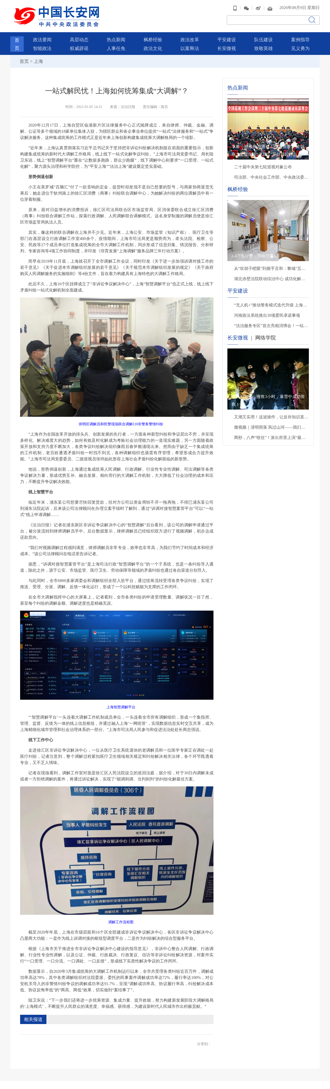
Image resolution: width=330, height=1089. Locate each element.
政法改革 (189, 37)
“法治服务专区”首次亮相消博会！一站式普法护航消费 (271, 323)
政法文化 (153, 45)
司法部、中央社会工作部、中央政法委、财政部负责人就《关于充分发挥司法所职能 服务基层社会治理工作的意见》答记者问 (271, 174)
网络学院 (265, 335)
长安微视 (226, 45)
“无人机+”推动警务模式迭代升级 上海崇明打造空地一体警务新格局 (271, 302)
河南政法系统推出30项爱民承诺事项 (267, 313)
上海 (38, 58)
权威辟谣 (79, 45)
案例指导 (300, 37)
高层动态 (79, 37)
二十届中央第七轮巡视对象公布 (263, 164)
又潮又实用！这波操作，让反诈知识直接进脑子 (271, 414)
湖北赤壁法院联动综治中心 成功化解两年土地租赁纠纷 (271, 276)
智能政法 (42, 45)
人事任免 (116, 45)
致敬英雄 (263, 45)
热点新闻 (116, 37)
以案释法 (189, 45)
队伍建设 (263, 37)
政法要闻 (42, 37)
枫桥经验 (153, 37)
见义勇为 (300, 45)
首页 (24, 58)
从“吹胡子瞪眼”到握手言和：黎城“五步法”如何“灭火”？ (271, 266)
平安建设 (226, 37)
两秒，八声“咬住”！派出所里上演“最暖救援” (271, 435)
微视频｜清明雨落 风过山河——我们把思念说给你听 (271, 424)
